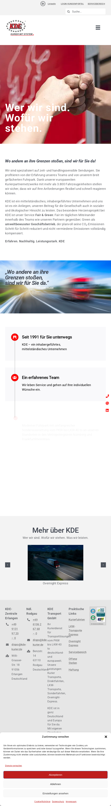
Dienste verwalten (13, 766)
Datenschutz (58, 801)
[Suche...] (85, 11)
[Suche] (68, 11)
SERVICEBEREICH (96, 4)
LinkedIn (52, 4)
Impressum (71, 801)
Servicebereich (78, 652)
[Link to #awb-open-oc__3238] (98, 28)
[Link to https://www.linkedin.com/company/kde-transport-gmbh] (42, 3)
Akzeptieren (55, 774)
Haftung (74, 669)
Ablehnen (55, 784)
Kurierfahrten (77, 619)
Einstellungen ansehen (56, 793)
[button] (106, 736)
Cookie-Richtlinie (42, 801)
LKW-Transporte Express (75, 630)
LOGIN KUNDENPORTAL (72, 4)
